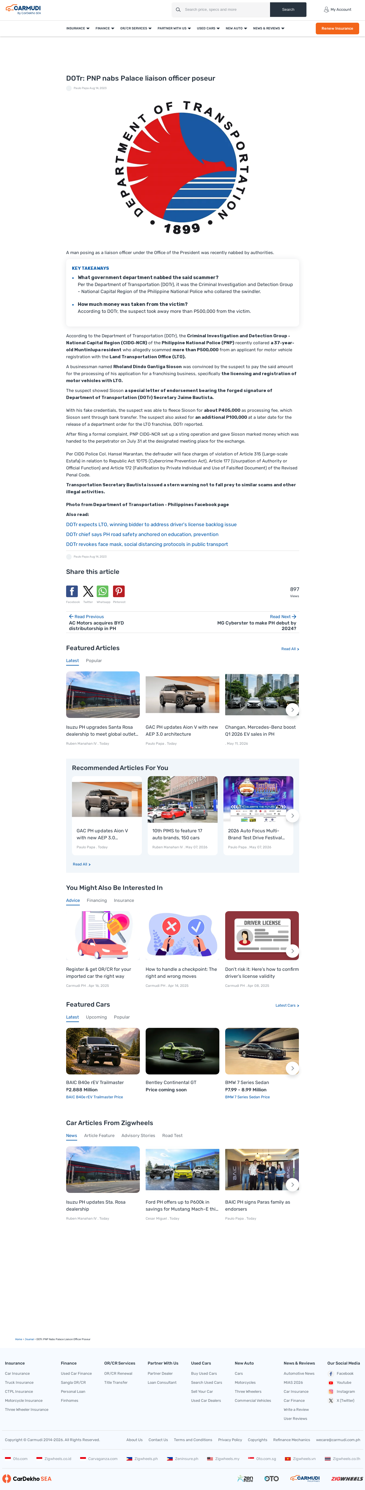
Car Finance (294, 1400)
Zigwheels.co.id (53, 1459)
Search (288, 9)
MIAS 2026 (293, 1382)
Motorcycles (245, 1382)
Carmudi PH (76, 986)
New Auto (234, 28)
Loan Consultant (162, 1382)
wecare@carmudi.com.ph (338, 1440)
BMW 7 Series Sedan (247, 1082)
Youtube (339, 1382)
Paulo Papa (81, 88)
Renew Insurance (337, 28)
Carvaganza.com (99, 1459)
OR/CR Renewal (118, 1373)
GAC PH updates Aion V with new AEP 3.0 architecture (182, 730)
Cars (239, 1373)
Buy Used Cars (204, 1373)
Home (18, 1339)
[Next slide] (292, 709)
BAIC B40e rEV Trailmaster (95, 1082)
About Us (134, 1440)
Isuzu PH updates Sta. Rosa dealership (96, 1205)
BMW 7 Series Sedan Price (247, 1097)
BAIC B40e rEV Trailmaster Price (94, 1097)
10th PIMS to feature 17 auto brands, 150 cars (177, 834)
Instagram (341, 1391)
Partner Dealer (160, 1373)
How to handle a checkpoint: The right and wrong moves (181, 973)
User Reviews (295, 1418)
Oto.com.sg (262, 1459)
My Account (337, 10)
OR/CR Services (133, 28)
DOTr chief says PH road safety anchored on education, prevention (142, 534)
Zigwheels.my (223, 1459)
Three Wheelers (248, 1391)
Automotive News (299, 1373)
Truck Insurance (19, 1382)
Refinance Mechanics (291, 1440)
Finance (103, 28)
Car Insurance (17, 1373)
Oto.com (16, 1459)
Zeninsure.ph (182, 1459)
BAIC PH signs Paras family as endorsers (257, 1205)
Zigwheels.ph (142, 1459)
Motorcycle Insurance (24, 1400)
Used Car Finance (76, 1373)
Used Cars (206, 28)
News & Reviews (266, 28)
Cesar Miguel (156, 1218)
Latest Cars (286, 1005)
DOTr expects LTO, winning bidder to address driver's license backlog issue (151, 524)
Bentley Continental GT (171, 1082)
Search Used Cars (206, 1382)
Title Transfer (116, 1382)
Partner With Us (172, 28)
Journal (29, 1339)
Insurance (75, 28)
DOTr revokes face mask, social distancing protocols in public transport (147, 544)
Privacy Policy (230, 1440)
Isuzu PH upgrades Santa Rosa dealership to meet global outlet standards (100, 731)
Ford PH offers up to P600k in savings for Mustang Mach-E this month (182, 1206)
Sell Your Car (202, 1391)
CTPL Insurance (19, 1391)
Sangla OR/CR (73, 1382)
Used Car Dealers (206, 1400)
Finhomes (69, 1400)
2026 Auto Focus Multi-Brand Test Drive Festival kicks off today (255, 834)
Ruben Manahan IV (81, 744)
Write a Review (296, 1409)
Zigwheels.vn (300, 1459)
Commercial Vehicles (253, 1400)
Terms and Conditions (193, 1440)
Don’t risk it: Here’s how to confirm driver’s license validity (262, 973)
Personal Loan (73, 1391)
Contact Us (158, 1440)
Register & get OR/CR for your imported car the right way (98, 973)
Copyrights (257, 1440)
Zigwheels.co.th (342, 1459)
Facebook (340, 1373)
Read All (288, 649)
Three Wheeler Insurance (26, 1409)
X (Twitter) (340, 1400)
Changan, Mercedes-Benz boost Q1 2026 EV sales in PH (260, 730)
